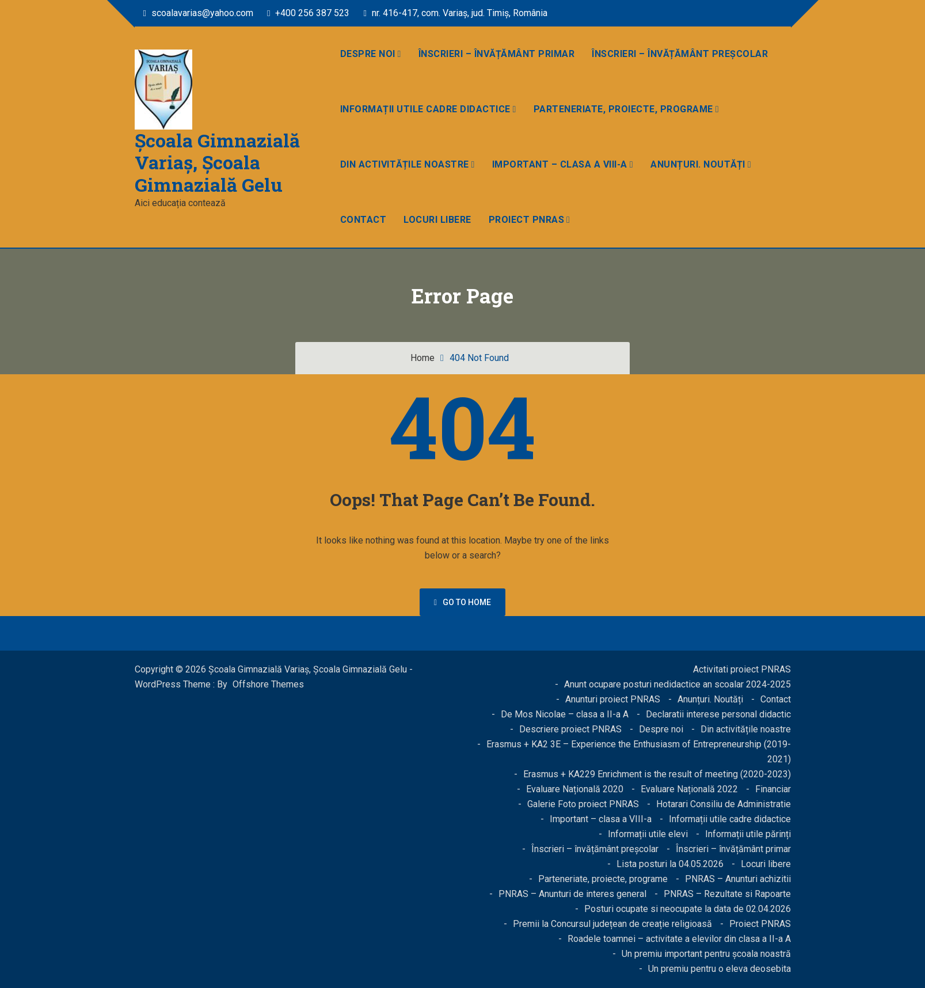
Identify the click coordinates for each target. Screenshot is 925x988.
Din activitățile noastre (404, 164)
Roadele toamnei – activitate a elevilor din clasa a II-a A (679, 938)
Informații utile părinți (748, 834)
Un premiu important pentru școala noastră (706, 953)
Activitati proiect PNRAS (742, 669)
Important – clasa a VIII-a (559, 164)
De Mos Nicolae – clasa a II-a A (565, 714)
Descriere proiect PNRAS (570, 729)
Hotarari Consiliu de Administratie (723, 804)
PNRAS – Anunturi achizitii (738, 878)
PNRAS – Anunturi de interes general (572, 893)
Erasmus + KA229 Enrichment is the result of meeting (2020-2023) (657, 774)
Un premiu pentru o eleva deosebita (719, 968)
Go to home (462, 602)
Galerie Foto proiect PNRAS (583, 804)
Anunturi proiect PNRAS (612, 699)
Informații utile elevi (648, 834)
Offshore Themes (268, 684)
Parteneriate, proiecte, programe (623, 109)
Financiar (773, 789)
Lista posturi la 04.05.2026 (670, 863)
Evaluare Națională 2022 (689, 789)
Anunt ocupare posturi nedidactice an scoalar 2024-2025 (677, 684)
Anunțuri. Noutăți (697, 164)
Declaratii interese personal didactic (718, 714)
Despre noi (367, 53)
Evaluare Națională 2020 (574, 789)
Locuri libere (437, 219)
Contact (363, 219)
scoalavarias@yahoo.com (198, 12)
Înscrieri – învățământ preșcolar (680, 53)
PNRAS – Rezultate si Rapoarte (727, 893)
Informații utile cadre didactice (425, 109)
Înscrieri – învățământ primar (496, 53)
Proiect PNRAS (527, 219)
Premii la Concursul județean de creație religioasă (612, 923)
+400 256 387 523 (308, 12)
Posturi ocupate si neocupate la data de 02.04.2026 (687, 908)
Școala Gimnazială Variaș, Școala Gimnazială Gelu (217, 162)
